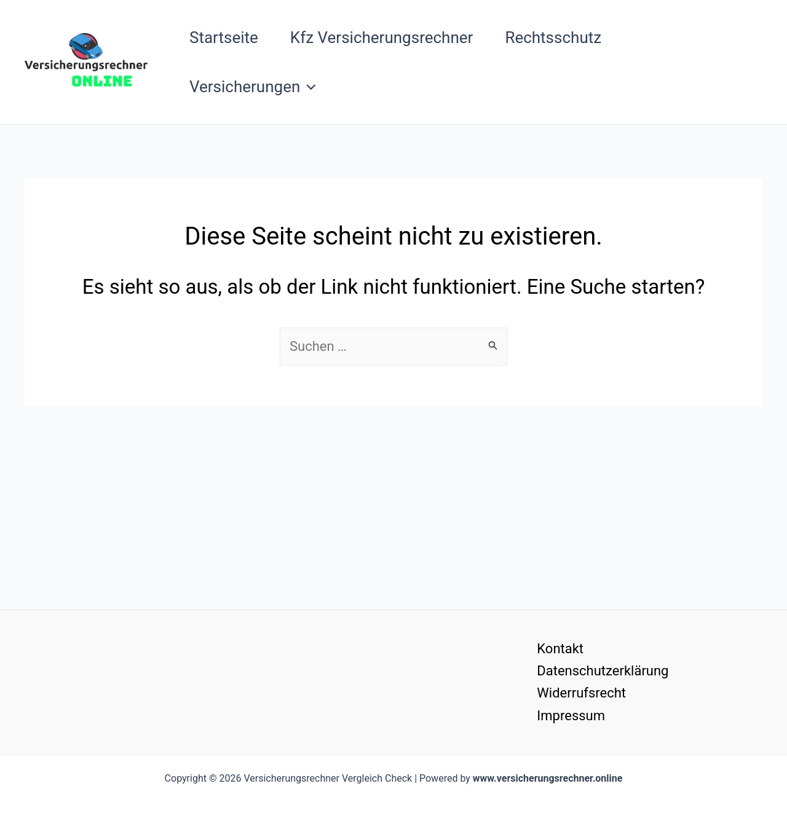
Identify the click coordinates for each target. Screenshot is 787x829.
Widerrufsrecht (581, 693)
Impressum (571, 715)
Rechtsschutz (553, 37)
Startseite (223, 37)
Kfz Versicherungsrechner (381, 37)
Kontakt (560, 648)
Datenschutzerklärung (602, 670)
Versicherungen (252, 86)
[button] (308, 86)
